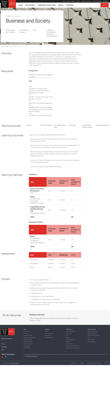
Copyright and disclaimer (14, 363)
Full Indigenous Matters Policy (31, 356)
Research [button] (61, 5)
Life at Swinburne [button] (30, 5)
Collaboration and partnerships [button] (47, 5)
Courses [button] (20, 5)
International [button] (70, 5)
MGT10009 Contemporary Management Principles (41, 76)
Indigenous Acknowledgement (7, 354)
